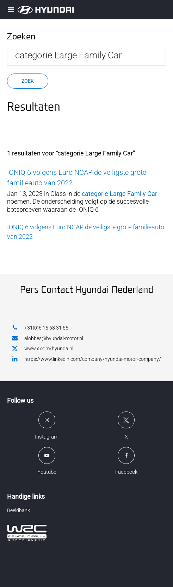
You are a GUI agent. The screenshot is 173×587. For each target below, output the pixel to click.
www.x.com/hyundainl (42, 348)
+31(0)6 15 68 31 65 (40, 328)
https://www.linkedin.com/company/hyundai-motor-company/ (86, 359)
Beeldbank (18, 510)
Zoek (27, 81)
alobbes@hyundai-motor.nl (47, 338)
